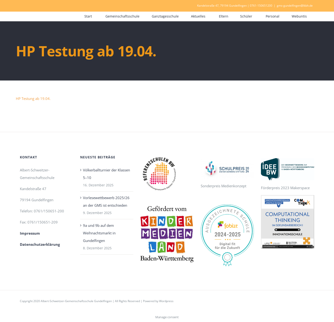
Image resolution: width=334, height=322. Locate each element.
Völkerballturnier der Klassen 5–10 (106, 174)
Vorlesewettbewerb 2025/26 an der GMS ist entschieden (106, 201)
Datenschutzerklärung (40, 244)
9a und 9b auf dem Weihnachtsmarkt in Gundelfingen (99, 233)
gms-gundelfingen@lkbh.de (295, 6)
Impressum (30, 233)
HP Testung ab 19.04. (33, 98)
